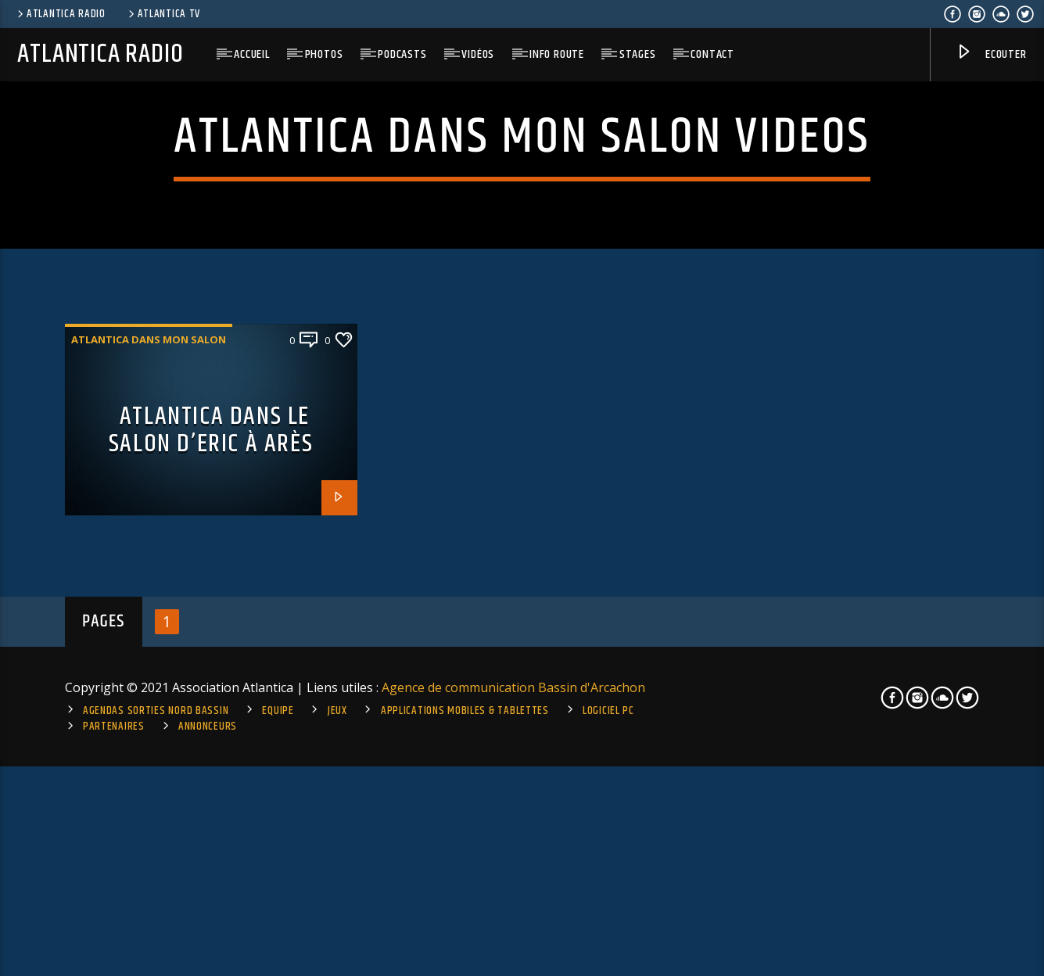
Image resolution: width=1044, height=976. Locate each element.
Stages (637, 54)
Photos (324, 54)
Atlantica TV (163, 14)
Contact (712, 54)
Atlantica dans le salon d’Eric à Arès (211, 712)
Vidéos (477, 54)
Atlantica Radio (60, 14)
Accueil (252, 54)
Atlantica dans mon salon (148, 622)
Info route (556, 54)
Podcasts (402, 54)
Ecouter (991, 55)
